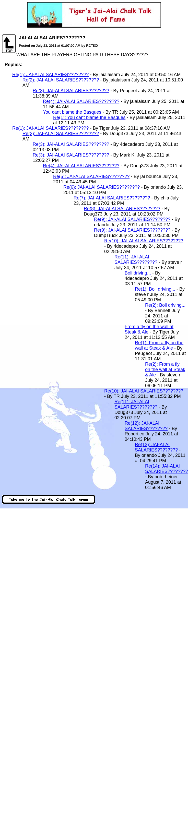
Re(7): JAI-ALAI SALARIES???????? (112, 197)
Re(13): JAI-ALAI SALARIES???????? (156, 447)
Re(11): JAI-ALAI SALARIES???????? (135, 259)
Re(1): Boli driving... (155, 289)
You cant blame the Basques (72, 112)
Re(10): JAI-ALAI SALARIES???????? (143, 240)
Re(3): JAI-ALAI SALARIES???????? (71, 90)
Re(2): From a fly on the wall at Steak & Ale (165, 369)
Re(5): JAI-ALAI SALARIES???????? (91, 176)
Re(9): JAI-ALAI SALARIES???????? (132, 219)
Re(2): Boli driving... (165, 305)
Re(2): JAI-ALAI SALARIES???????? (60, 79)
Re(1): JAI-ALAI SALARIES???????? (50, 74)
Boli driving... (138, 273)
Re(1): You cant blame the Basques (89, 117)
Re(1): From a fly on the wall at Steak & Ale (159, 345)
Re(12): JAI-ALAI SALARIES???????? (146, 426)
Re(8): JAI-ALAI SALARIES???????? (122, 208)
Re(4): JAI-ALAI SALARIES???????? (81, 101)
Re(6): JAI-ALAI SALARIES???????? (101, 187)
